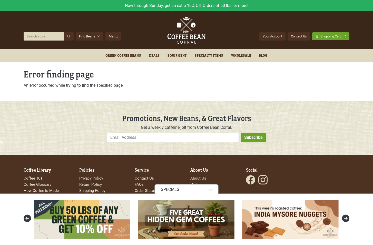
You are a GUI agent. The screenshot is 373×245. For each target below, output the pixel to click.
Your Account (272, 36)
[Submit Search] (69, 36)
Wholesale (241, 55)
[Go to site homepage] (187, 30)
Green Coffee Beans (123, 55)
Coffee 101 (33, 178)
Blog (263, 55)
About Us (198, 178)
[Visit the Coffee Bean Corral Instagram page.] (263, 179)
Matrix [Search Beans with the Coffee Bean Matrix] (113, 36)
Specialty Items (209, 55)
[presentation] (27, 218)
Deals (154, 55)
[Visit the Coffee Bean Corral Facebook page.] (250, 179)
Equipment (177, 55)
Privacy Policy (91, 178)
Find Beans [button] (89, 36)
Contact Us (299, 36)
